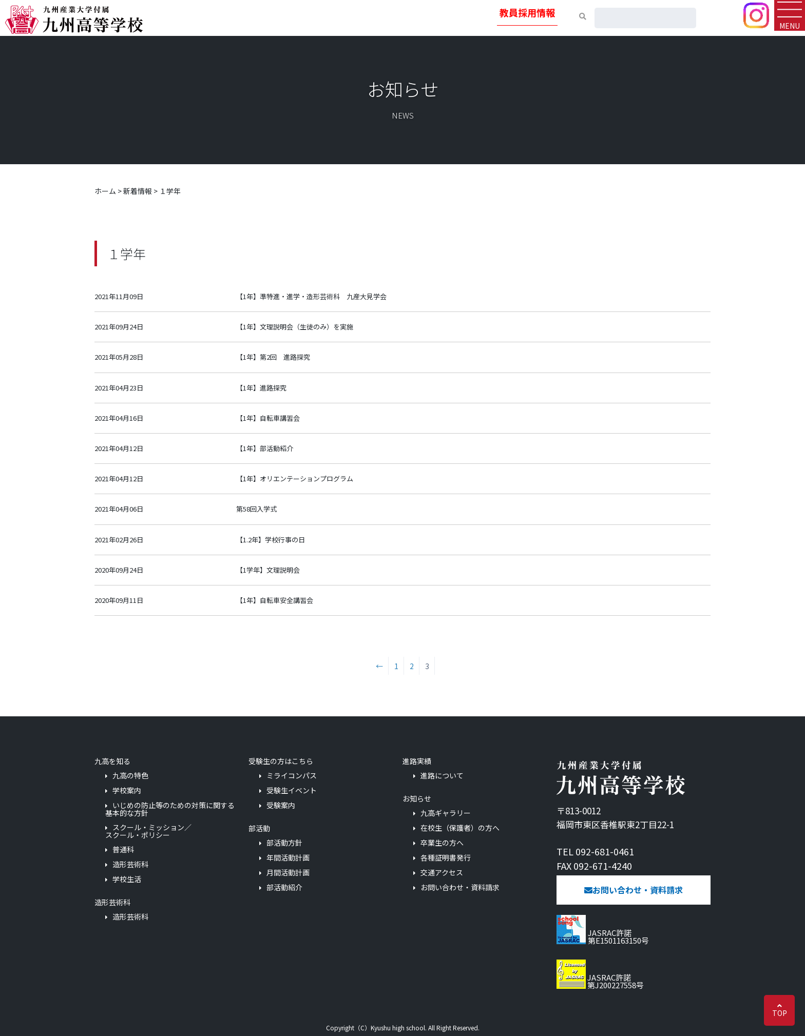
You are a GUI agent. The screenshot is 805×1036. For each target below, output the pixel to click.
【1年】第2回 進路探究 (273, 357)
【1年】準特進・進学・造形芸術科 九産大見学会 (311, 296)
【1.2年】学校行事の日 (270, 539)
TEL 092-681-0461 (595, 851)
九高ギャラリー (445, 813)
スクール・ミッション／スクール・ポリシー (148, 831)
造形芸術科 (130, 864)
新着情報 (137, 191)
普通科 (123, 849)
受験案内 (280, 805)
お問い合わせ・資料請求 (460, 887)
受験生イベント (291, 790)
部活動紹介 (284, 887)
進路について (442, 775)
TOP (779, 1013)
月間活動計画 (288, 872)
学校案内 (126, 790)
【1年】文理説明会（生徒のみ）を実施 (294, 326)
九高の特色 (130, 775)
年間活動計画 (288, 858)
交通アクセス (441, 872)
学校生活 (126, 879)
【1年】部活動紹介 (264, 448)
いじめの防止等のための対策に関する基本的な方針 (170, 809)
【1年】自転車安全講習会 (274, 600)
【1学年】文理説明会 (268, 570)
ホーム (105, 191)
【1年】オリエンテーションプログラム (294, 478)
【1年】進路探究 (261, 388)
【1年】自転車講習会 (268, 418)
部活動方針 (284, 843)
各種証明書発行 (445, 858)
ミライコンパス (291, 775)
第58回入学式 (256, 509)
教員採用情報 (527, 12)
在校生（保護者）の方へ (460, 828)
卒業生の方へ (442, 843)
